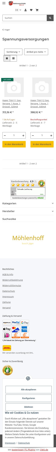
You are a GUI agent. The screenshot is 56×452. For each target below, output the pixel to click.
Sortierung (12, 51)
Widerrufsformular (11, 285)
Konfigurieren (28, 398)
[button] (25, 10)
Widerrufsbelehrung (12, 280)
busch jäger (28, 243)
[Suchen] (50, 18)
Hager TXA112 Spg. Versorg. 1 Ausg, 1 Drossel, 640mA (39, 103)
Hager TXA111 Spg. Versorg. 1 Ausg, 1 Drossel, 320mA (11, 103)
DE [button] (16, 10)
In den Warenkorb (14, 144)
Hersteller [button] (8, 211)
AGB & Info (7, 274)
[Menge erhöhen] (23, 135)
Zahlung (6, 302)
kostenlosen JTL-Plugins (23, 449)
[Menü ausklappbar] (3, 2)
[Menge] (14, 135)
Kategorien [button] (9, 203)
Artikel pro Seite (35, 51)
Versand (6, 307)
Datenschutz (24, 443)
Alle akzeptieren (28, 389)
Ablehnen (28, 407)
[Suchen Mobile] (24, 18)
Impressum (10, 443)
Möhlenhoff (28, 238)
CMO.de (44, 449)
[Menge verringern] (5, 135)
